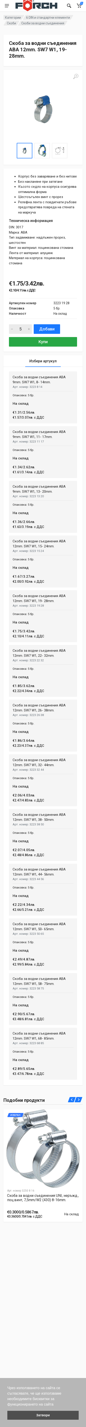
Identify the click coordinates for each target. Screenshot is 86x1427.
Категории (13, 17)
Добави (47, 329)
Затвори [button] (43, 1415)
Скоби (11, 23)
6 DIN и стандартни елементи (48, 17)
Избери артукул (43, 361)
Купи (43, 341)
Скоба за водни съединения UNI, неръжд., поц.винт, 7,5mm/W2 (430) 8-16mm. (43, 1197)
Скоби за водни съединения (42, 23)
